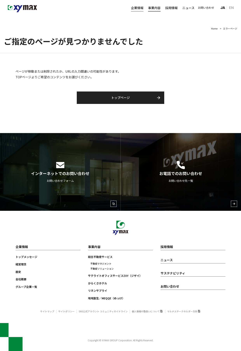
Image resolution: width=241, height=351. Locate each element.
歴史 (18, 272)
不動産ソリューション (102, 268)
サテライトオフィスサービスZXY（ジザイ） (115, 276)
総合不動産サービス (100, 257)
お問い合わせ (206, 8)
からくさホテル (97, 283)
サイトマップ (47, 311)
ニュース (188, 7)
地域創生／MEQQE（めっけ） (106, 298)
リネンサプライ (97, 291)
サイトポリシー (66, 311)
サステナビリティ (173, 273)
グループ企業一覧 (26, 287)
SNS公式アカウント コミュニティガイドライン (103, 311)
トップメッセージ (26, 257)
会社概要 (21, 279)
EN (231, 8)
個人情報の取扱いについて (146, 311)
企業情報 (137, 7)
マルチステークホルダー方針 (182, 311)
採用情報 (171, 7)
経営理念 (21, 264)
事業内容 (154, 7)
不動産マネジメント (100, 263)
